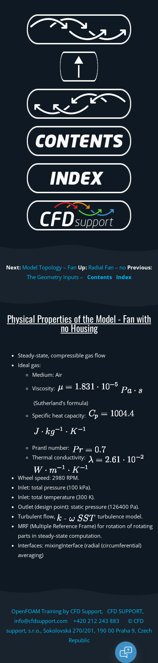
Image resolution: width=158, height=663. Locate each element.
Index (124, 277)
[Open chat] (126, 652)
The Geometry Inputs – (55, 277)
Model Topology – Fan (49, 267)
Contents (99, 277)
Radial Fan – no (107, 267)
